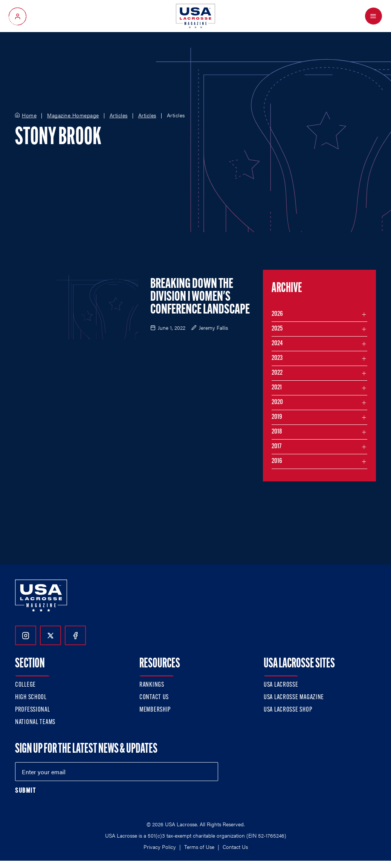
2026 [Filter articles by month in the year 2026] (277, 314)
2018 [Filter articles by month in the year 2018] (277, 431)
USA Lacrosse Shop (288, 709)
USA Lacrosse (281, 685)
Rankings (151, 685)
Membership (155, 709)
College (25, 685)
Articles (119, 115)
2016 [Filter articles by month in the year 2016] (277, 461)
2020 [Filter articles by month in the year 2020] (277, 402)
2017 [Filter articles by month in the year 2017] (276, 446)
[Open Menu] (373, 16)
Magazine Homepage (73, 115)
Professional (32, 709)
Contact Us (154, 697)
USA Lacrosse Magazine (294, 697)
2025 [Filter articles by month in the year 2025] (277, 328)
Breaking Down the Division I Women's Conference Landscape (200, 297)
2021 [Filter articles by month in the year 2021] (277, 387)
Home (29, 115)
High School (31, 697)
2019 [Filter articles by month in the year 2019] (277, 417)
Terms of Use (199, 846)
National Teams (35, 722)
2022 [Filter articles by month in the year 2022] (277, 373)
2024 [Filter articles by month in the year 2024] (277, 343)
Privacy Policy (160, 846)
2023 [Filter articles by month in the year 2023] (277, 358)
